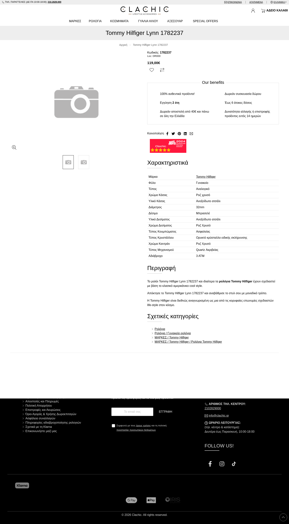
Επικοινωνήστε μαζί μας (41, 431)
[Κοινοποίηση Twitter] (174, 133)
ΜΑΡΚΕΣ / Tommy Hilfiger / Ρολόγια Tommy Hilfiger (188, 341)
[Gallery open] (14, 147)
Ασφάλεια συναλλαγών (40, 418)
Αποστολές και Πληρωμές (42, 401)
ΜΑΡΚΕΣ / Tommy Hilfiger (172, 337)
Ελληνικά (279, 2)
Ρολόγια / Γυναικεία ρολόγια (173, 333)
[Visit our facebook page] (210, 464)
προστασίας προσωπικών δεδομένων (136, 430)
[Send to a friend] (191, 133)
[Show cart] (274, 10)
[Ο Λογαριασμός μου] (253, 10)
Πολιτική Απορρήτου (38, 405)
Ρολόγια (160, 329)
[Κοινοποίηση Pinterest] (180, 133)
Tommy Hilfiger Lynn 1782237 (150, 44)
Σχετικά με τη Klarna (38, 426)
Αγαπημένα (256, 2)
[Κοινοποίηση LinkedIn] (186, 133)
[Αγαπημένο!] (152, 70)
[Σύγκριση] (163, 70)
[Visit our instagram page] (222, 464)
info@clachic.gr (219, 415)
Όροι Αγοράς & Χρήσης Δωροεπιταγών (50, 414)
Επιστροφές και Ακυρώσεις (43, 409)
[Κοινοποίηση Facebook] (168, 133)
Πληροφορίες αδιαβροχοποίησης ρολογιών (53, 422)
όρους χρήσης (143, 425)
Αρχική (123, 44)
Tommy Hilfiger (206, 176)
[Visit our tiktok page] (233, 464)
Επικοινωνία (234, 2)
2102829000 (213, 408)
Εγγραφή (165, 411)
